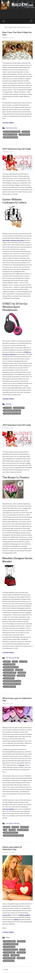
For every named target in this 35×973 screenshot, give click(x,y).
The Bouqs (22, 672)
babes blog (21, 941)
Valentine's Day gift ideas (12, 413)
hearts (22, 949)
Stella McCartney (10, 672)
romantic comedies (10, 134)
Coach (15, 661)
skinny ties (24, 827)
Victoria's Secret (9, 686)
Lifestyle (11, 658)
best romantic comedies (12, 131)
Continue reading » (8, 122)
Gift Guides (7, 408)
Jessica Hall (6, 915)
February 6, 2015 (7, 151)
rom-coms (26, 131)
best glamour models (11, 944)
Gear (7, 658)
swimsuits (21, 958)
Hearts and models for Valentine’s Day (12, 848)
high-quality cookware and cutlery (13, 240)
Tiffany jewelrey (9, 675)
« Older (5, 969)
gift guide (23, 661)
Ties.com (21, 765)
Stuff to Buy (9, 404)
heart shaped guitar (10, 949)
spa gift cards (8, 670)
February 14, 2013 (8, 852)
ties (5, 830)
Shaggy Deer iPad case (11, 667)
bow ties (7, 827)
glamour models (9, 947)
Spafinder (19, 670)
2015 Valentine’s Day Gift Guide (16, 149)
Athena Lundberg (24, 915)
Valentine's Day (24, 134)
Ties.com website (8, 809)
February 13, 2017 (8, 37)
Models (8, 937)
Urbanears (21, 675)
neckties (15, 827)
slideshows (15, 955)
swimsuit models (9, 958)
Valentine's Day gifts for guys (13, 835)
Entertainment (9, 128)
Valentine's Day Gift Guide (12, 410)
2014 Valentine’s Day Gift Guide (16, 425)
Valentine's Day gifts (10, 832)
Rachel (16, 919)
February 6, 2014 (7, 703)
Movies (16, 128)
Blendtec (7, 661)
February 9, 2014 (7, 428)
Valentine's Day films (10, 137)
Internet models (9, 952)
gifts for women (9, 664)
